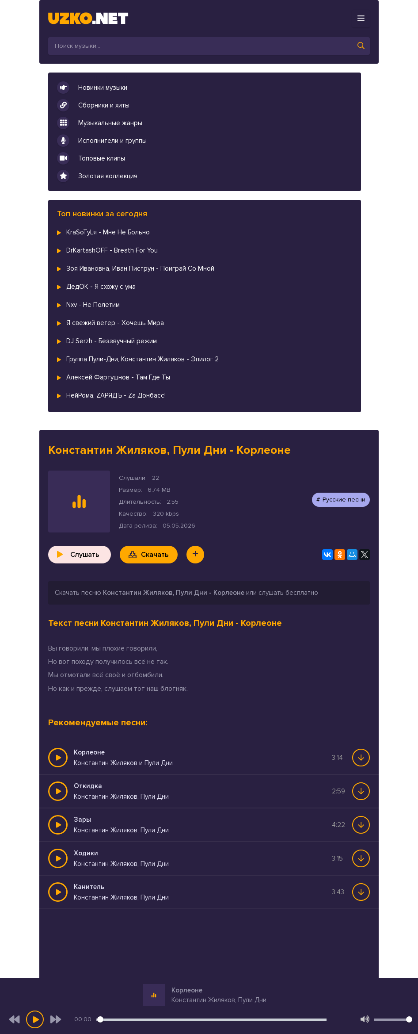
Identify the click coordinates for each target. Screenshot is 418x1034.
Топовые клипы (91, 158)
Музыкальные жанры (99, 123)
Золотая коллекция (97, 176)
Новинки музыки (92, 87)
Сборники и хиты (93, 105)
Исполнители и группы (102, 140)
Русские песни (344, 499)
